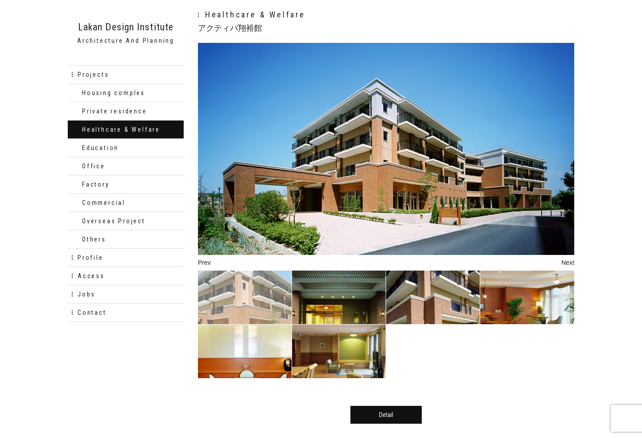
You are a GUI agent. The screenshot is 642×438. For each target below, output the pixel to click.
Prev (204, 262)
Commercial (103, 202)
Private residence (114, 111)
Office (93, 166)
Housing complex (113, 92)
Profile (90, 257)
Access (91, 275)
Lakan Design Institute (125, 27)
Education (100, 147)
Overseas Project (113, 221)
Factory (96, 184)
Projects (93, 74)
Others (94, 239)
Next (567, 262)
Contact (92, 312)
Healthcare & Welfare (121, 129)
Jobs (86, 294)
